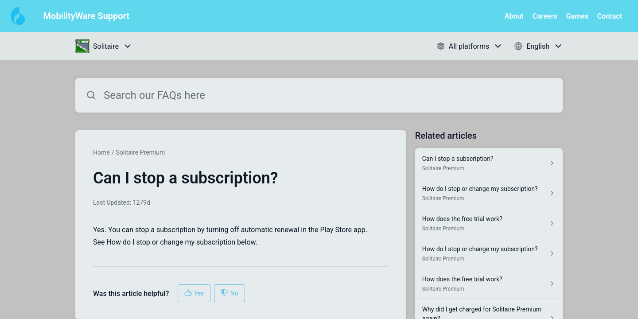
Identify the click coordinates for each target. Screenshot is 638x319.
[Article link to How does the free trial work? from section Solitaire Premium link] (489, 223)
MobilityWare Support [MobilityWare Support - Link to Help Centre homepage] (86, 16)
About (514, 16)
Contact (609, 16)
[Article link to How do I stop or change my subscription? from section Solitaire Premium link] (489, 193)
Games (577, 16)
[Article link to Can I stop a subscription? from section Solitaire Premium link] (489, 163)
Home (101, 152)
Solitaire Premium (140, 152)
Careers (545, 16)
